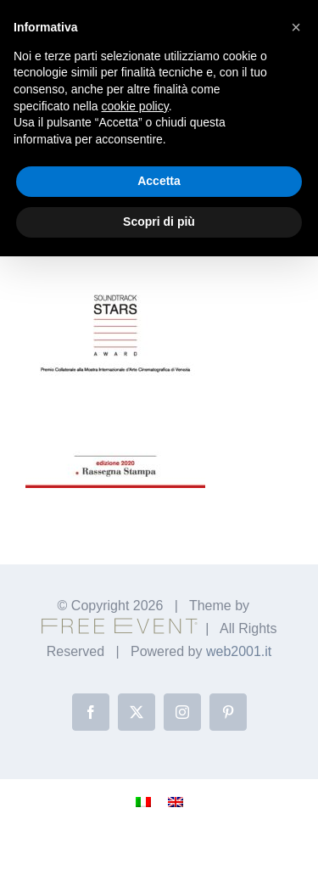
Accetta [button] (159, 181)
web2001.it (238, 651)
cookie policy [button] (135, 106)
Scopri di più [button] (159, 221)
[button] (296, 27)
